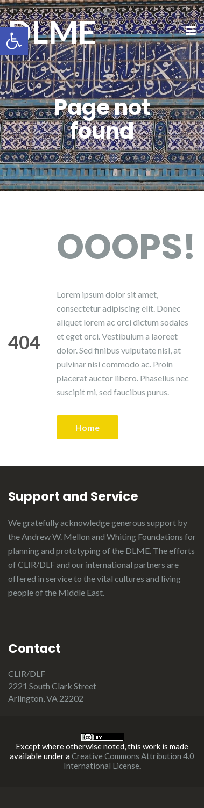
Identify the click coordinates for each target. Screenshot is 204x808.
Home (87, 427)
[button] (14, 41)
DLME (52, 31)
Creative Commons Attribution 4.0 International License (129, 760)
